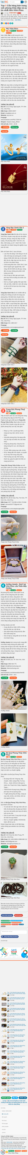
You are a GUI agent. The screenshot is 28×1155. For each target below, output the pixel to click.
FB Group (4, 1120)
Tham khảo (8, 32)
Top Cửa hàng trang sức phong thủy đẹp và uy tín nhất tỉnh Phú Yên (16, 1088)
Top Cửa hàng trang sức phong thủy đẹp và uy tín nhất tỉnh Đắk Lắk (16, 1057)
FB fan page (5, 1123)
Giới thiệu (3, 1108)
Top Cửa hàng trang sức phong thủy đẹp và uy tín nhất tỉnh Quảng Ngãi (16, 1035)
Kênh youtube (5, 1126)
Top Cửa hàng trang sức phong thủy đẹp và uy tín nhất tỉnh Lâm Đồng (16, 1062)
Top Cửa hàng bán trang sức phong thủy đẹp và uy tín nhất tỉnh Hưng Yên (16, 1014)
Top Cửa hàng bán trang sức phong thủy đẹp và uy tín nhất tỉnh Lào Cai (16, 998)
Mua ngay (13, 30)
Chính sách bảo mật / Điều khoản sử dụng (11, 1148)
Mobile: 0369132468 (6, 1111)
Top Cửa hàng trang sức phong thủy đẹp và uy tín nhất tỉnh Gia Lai (16, 1083)
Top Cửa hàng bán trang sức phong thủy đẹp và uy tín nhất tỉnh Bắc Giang (16, 993)
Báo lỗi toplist (18, 915)
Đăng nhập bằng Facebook (9, 936)
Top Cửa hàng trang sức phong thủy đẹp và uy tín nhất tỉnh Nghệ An (16, 1078)
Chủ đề (3, 1129)
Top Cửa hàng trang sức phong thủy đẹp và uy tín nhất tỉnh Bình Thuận (16, 1067)
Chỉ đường (20, 30)
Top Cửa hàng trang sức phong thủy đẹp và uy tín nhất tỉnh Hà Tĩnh (16, 1046)
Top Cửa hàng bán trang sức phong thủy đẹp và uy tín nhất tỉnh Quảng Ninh (16, 1019)
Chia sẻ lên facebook (7, 915)
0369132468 (9, 1142)
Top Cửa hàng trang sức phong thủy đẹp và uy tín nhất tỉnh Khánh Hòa (16, 1041)
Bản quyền (4, 1117)
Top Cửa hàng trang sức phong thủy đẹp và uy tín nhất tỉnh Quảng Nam (16, 1051)
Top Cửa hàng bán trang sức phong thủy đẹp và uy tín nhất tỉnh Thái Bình (16, 1009)
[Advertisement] (14, 210)
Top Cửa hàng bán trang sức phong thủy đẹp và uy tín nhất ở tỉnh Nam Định (16, 1025)
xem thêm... (18, 20)
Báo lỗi (19, 13)
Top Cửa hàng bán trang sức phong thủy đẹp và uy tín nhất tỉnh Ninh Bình (16, 1003)
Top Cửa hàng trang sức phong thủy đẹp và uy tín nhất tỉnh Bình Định (16, 1030)
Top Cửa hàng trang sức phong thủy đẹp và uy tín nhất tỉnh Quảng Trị (16, 1073)
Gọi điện (19, 229)
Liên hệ (3, 1132)
